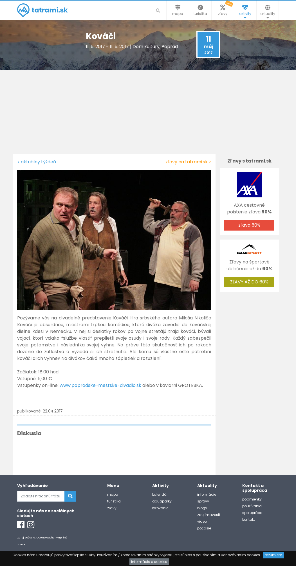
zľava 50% (249, 225)
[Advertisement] (148, 112)
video (202, 521)
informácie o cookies (149, 561)
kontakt (248, 519)
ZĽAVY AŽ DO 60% (249, 282)
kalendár (160, 494)
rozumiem (273, 555)
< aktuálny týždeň (36, 162)
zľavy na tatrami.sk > (188, 162)
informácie (206, 494)
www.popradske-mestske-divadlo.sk (100, 385)
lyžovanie (160, 508)
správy (203, 501)
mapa (112, 494)
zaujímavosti (208, 514)
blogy (202, 508)
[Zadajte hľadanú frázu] (41, 496)
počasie (204, 528)
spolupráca (252, 512)
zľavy (111, 508)
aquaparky (162, 501)
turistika (114, 501)
